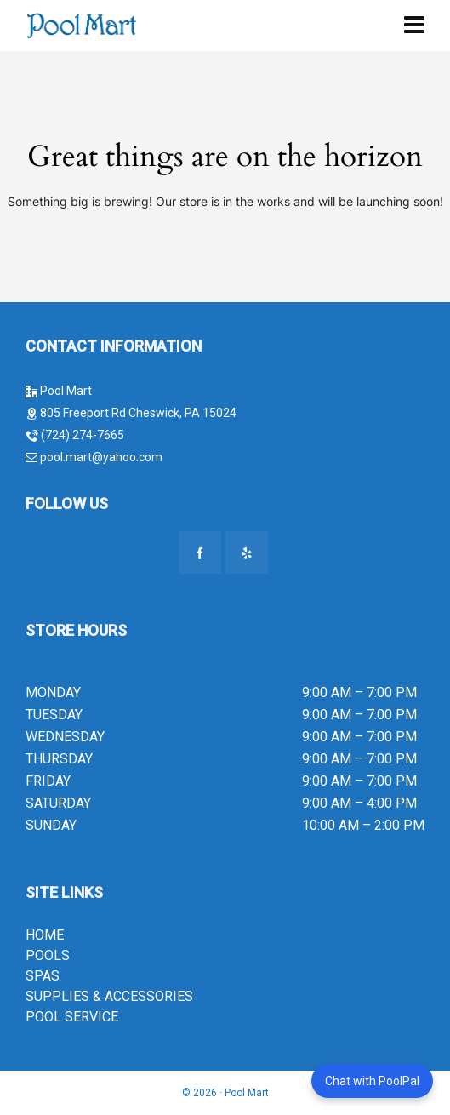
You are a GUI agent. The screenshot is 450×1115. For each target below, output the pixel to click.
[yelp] (246, 552)
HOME (45, 935)
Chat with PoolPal (372, 1081)
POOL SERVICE (72, 1017)
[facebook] (200, 552)
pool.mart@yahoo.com (99, 457)
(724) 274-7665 (82, 435)
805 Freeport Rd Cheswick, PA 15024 (138, 413)
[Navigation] (414, 25)
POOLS (48, 955)
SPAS (43, 976)
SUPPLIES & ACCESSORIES (109, 996)
